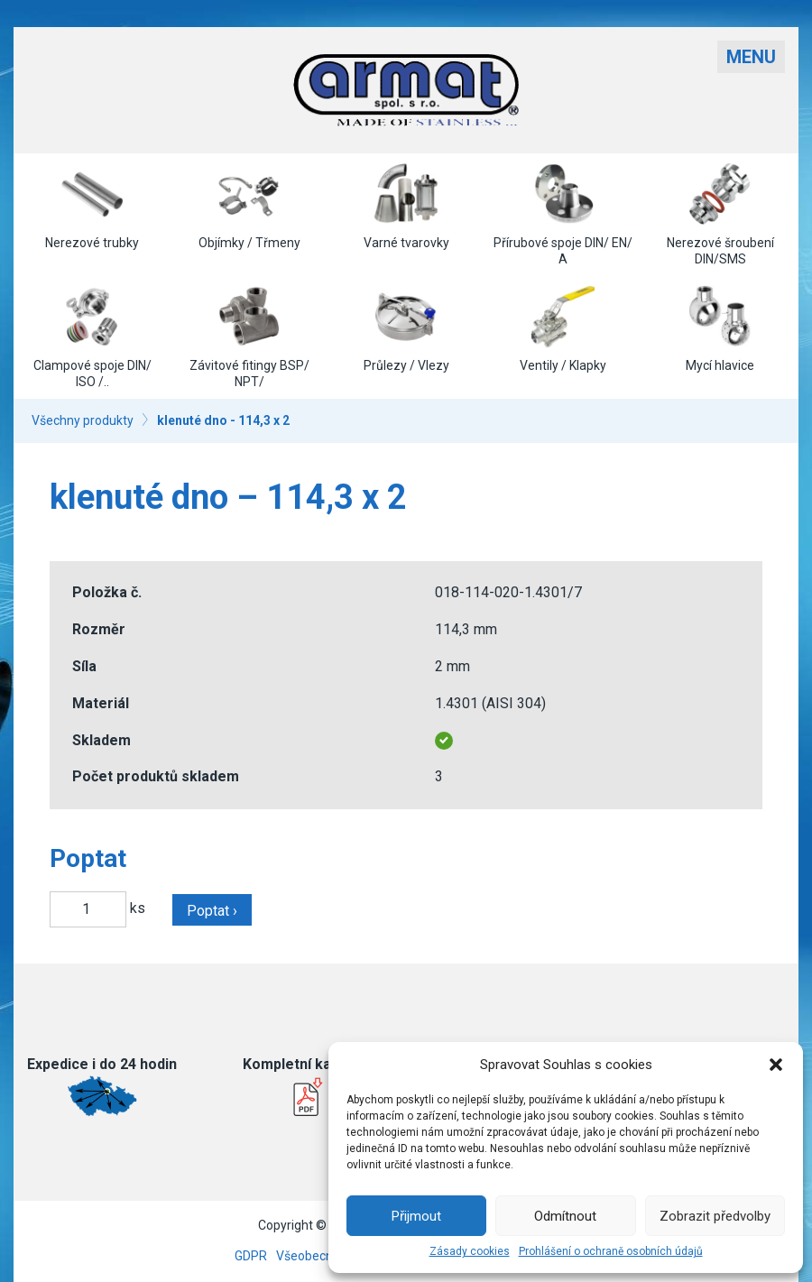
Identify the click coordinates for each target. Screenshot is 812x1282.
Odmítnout (565, 1216)
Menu (751, 57)
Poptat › (212, 910)
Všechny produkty (83, 420)
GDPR (251, 1256)
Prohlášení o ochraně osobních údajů (611, 1251)
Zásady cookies (469, 1251)
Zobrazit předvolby (715, 1216)
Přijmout (416, 1216)
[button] (776, 1065)
